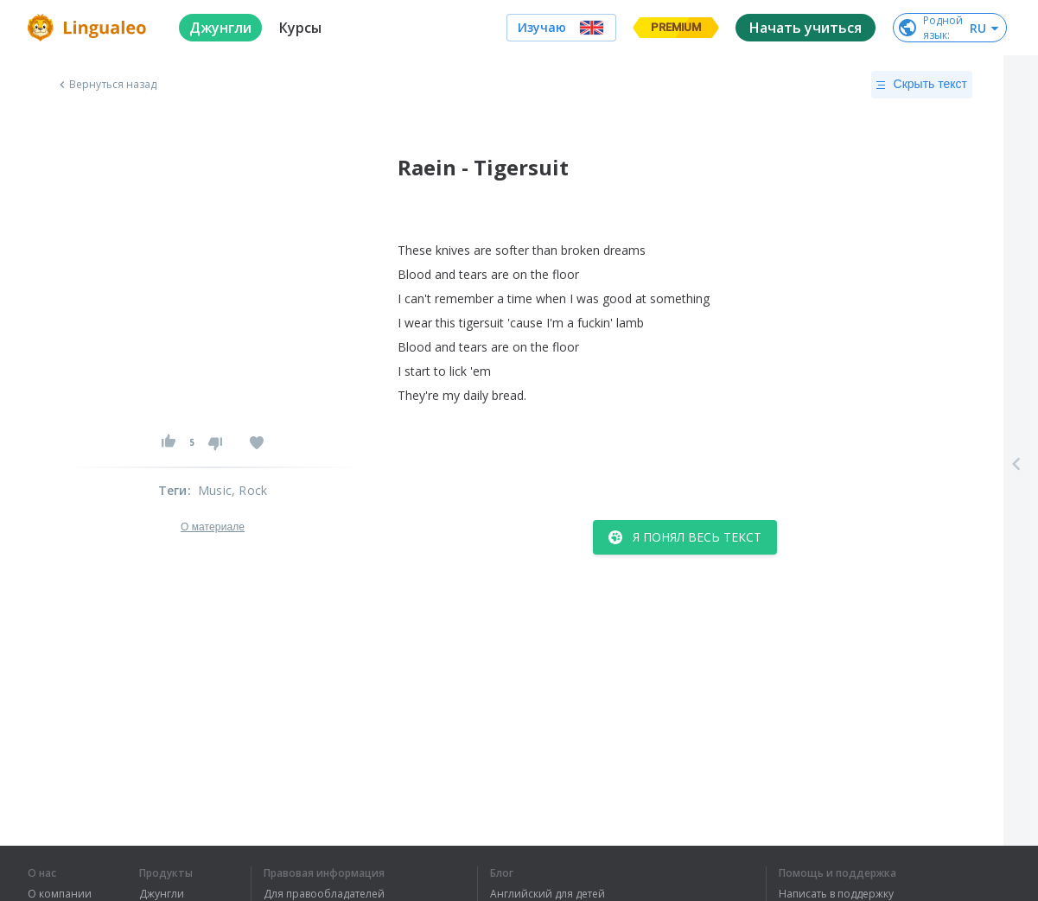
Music (215, 490)
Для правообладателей (324, 894)
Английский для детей (547, 894)
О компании (60, 894)
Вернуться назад (106, 84)
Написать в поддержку (836, 894)
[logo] (89, 27)
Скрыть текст (921, 84)
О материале (213, 527)
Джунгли (161, 894)
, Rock (249, 490)
